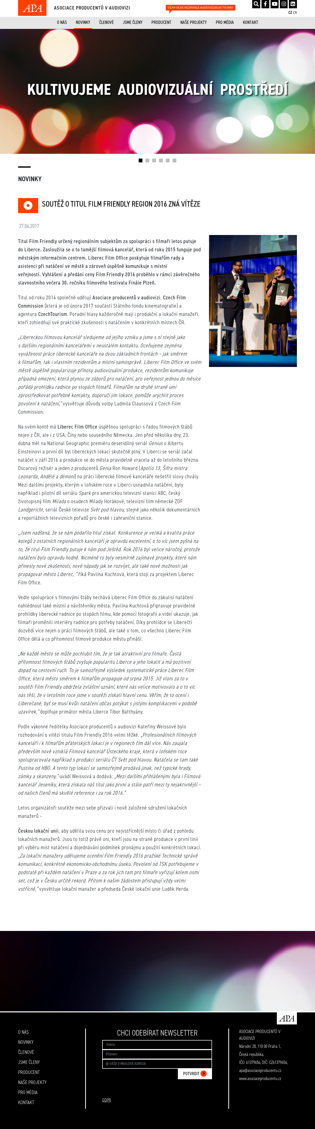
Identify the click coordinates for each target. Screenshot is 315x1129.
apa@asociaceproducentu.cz (260, 1070)
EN (295, 13)
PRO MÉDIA (225, 22)
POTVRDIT (195, 1073)
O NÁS (62, 22)
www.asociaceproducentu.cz (260, 1078)
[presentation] (174, 1093)
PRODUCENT (161, 22)
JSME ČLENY (132, 22)
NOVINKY (83, 22)
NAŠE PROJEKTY (193, 22)
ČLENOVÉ (106, 22)
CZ (290, 13)
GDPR (106, 1100)
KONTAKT (250, 22)
